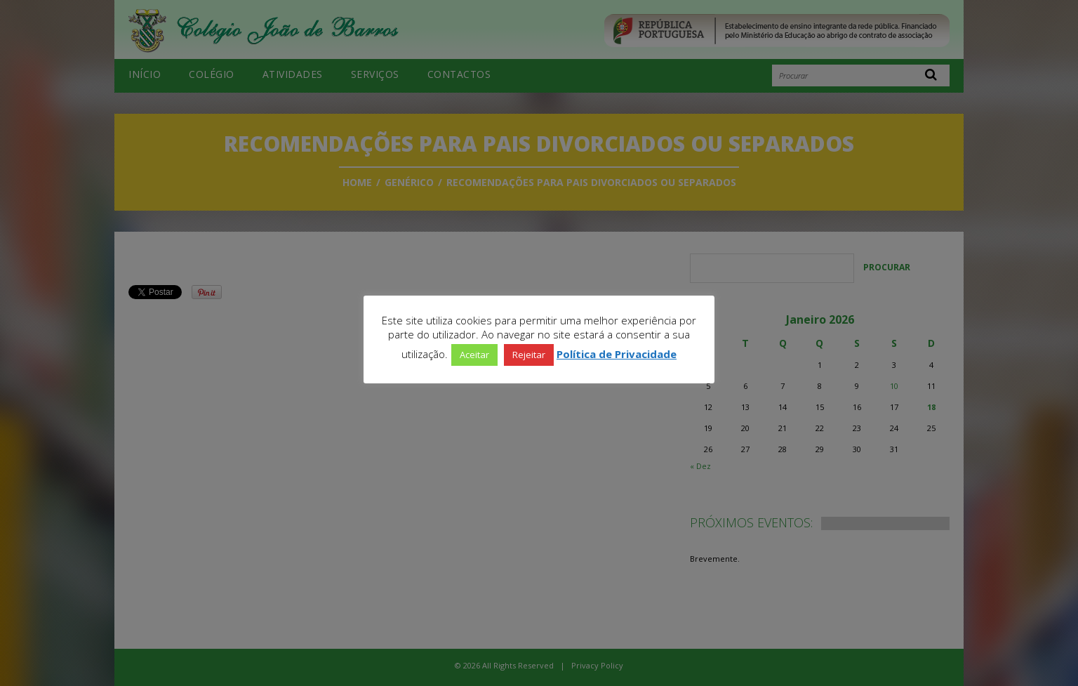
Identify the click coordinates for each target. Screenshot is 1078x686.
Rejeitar (528, 354)
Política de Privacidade (617, 354)
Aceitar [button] (474, 354)
